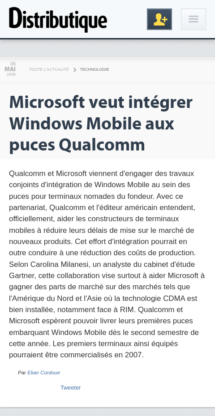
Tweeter (70, 387)
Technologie (94, 69)
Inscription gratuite (159, 19)
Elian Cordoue (43, 372)
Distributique (58, 19)
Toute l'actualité (49, 69)
